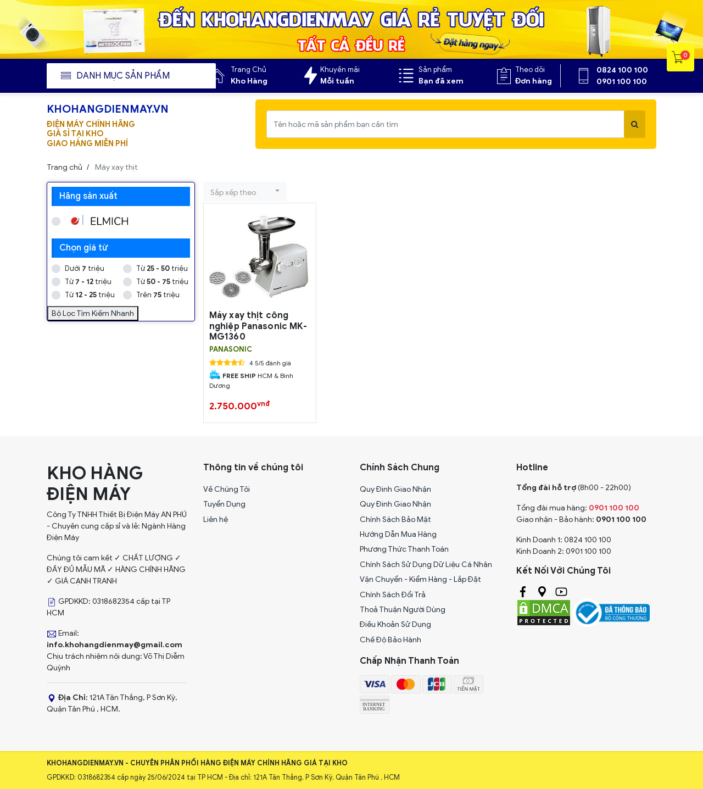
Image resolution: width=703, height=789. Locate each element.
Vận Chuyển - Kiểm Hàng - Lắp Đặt (420, 579)
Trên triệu (158, 294)
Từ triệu (162, 268)
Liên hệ (215, 519)
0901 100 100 (621, 81)
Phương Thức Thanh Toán (404, 549)
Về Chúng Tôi (226, 489)
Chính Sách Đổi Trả (393, 594)
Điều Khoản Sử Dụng (395, 624)
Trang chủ (64, 167)
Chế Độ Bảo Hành (390, 639)
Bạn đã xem (441, 81)
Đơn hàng (533, 81)
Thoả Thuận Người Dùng (402, 609)
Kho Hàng (249, 81)
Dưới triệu (84, 268)
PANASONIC (230, 349)
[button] (245, 191)
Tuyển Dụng (224, 504)
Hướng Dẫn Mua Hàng (398, 534)
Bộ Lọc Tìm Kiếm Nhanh (93, 313)
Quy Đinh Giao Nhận (395, 489)
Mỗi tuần (337, 81)
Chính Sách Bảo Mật (395, 519)
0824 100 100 (622, 70)
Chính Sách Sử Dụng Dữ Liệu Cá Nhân (426, 564)
